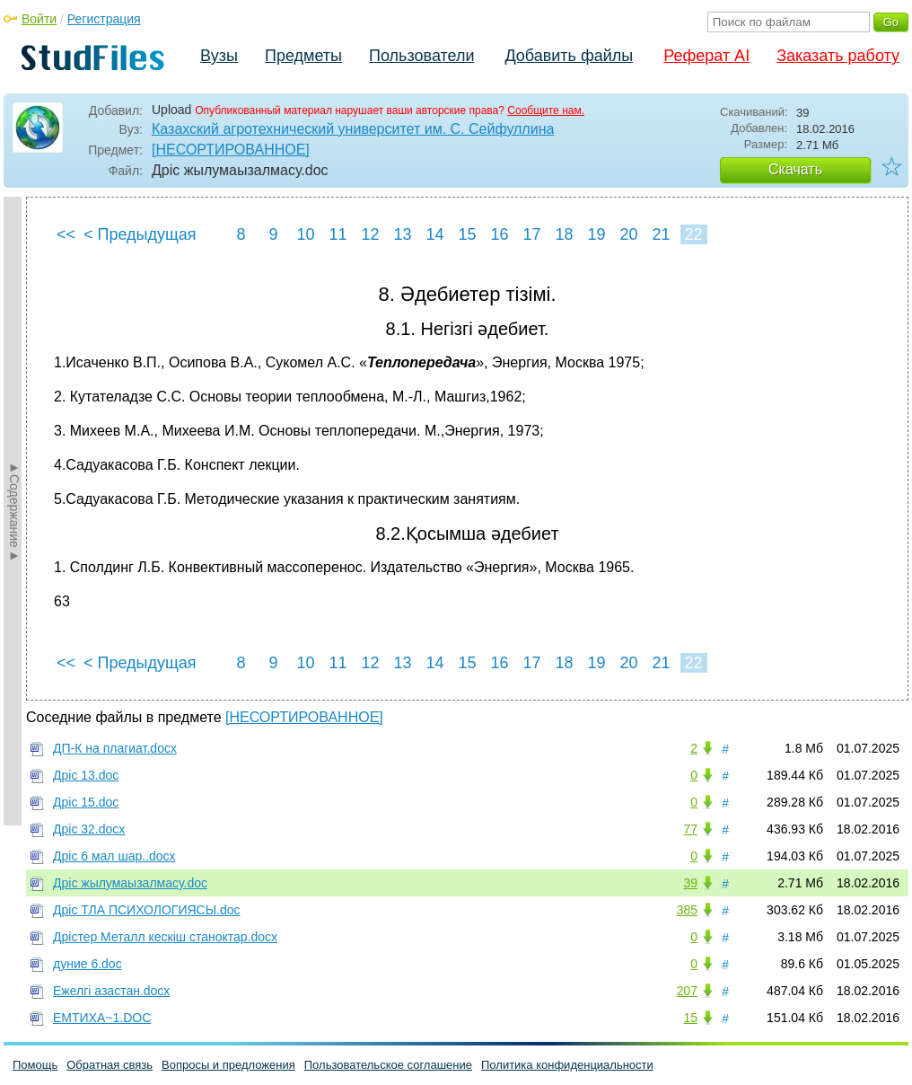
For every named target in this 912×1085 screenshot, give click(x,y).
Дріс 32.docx (89, 829)
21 (661, 234)
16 (499, 234)
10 (305, 234)
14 (434, 234)
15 (467, 234)
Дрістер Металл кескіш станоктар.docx (165, 937)
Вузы (219, 56)
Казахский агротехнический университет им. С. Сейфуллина (353, 129)
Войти (39, 19)
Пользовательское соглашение (388, 1065)
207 (687, 991)
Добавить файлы (568, 56)
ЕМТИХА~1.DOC (102, 1017)
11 (337, 234)
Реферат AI (706, 56)
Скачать (795, 169)
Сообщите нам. (545, 110)
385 (687, 910)
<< (66, 234)
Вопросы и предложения (228, 1065)
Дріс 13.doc (85, 775)
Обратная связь (109, 1065)
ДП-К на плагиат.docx (115, 748)
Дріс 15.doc (85, 802)
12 (370, 234)
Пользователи (421, 56)
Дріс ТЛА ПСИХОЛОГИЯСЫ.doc (147, 910)
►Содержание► (14, 511)
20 (628, 234)
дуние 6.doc (87, 964)
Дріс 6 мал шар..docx (114, 856)
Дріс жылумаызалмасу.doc (130, 883)
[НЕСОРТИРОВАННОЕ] (231, 149)
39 (690, 883)
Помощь (35, 1065)
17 (531, 234)
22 (693, 234)
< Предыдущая (140, 234)
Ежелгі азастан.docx (111, 991)
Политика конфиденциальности (567, 1065)
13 (402, 234)
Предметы (303, 56)
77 (690, 829)
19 (596, 234)
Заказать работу (837, 56)
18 (564, 234)
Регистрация (104, 19)
